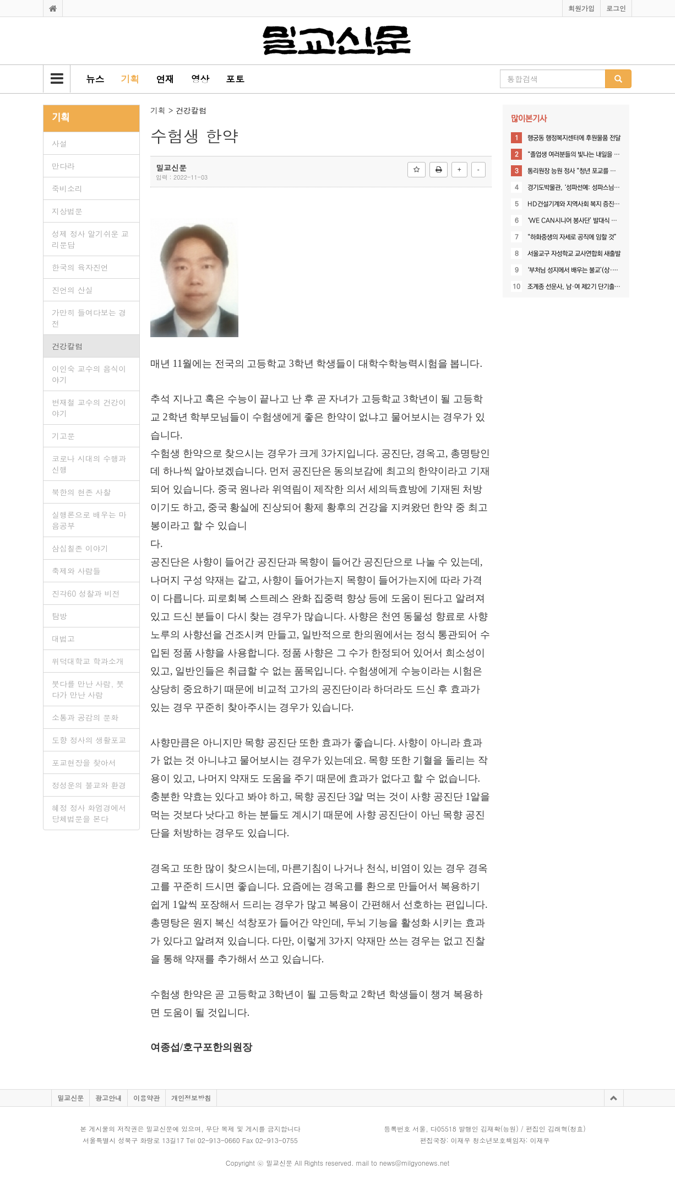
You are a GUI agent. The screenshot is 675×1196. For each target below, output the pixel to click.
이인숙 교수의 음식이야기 (89, 374)
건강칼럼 (67, 345)
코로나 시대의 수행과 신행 (89, 464)
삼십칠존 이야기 (80, 548)
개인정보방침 (191, 1097)
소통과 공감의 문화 (85, 717)
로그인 (616, 8)
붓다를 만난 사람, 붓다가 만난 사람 (88, 689)
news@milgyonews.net (414, 1162)
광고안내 (108, 1097)
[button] (56, 79)
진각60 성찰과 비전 (86, 593)
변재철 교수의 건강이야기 (89, 408)
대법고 (63, 638)
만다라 (63, 165)
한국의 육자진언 (80, 267)
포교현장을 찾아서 (84, 762)
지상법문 (67, 211)
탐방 (59, 615)
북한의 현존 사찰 (81, 491)
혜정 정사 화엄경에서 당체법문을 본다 (89, 813)
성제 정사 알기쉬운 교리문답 (90, 239)
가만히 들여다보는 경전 (89, 318)
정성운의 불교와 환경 (89, 785)
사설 (59, 143)
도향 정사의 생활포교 (89, 739)
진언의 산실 (72, 289)
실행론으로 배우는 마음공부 (89, 520)
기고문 (63, 435)
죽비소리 (67, 188)
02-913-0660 (219, 1140)
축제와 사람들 (76, 570)
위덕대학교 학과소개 (88, 661)
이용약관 (146, 1097)
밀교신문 (70, 1097)
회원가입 (581, 8)
